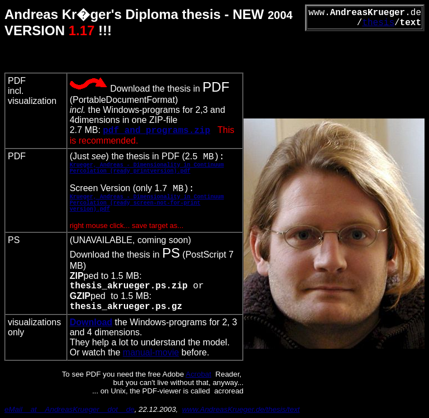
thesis (378, 23)
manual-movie (151, 352)
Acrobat (198, 374)
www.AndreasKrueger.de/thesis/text (241, 409)
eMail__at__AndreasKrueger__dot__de (69, 409)
